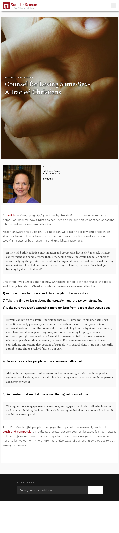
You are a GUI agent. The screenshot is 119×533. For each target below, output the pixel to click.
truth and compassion (18, 431)
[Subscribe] (95, 490)
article (11, 215)
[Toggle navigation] (113, 5)
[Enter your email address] (52, 490)
